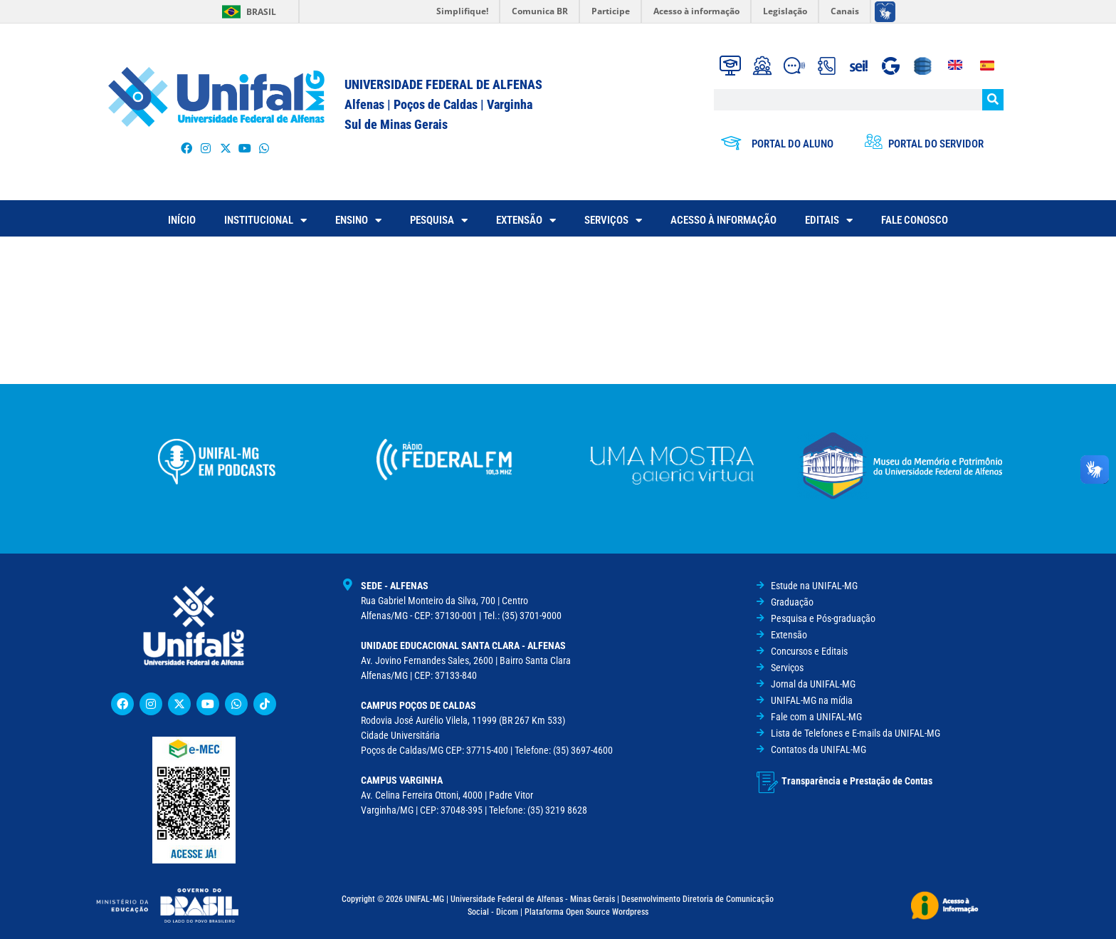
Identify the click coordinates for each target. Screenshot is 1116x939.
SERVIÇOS (613, 220)
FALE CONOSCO (914, 220)
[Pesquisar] (993, 99)
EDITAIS (829, 220)
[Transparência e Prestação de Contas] (767, 781)
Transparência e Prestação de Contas (856, 779)
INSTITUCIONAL (265, 220)
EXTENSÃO (526, 220)
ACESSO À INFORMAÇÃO (723, 220)
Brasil (261, 12)
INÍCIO (182, 220)
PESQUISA (439, 220)
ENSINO (358, 220)
